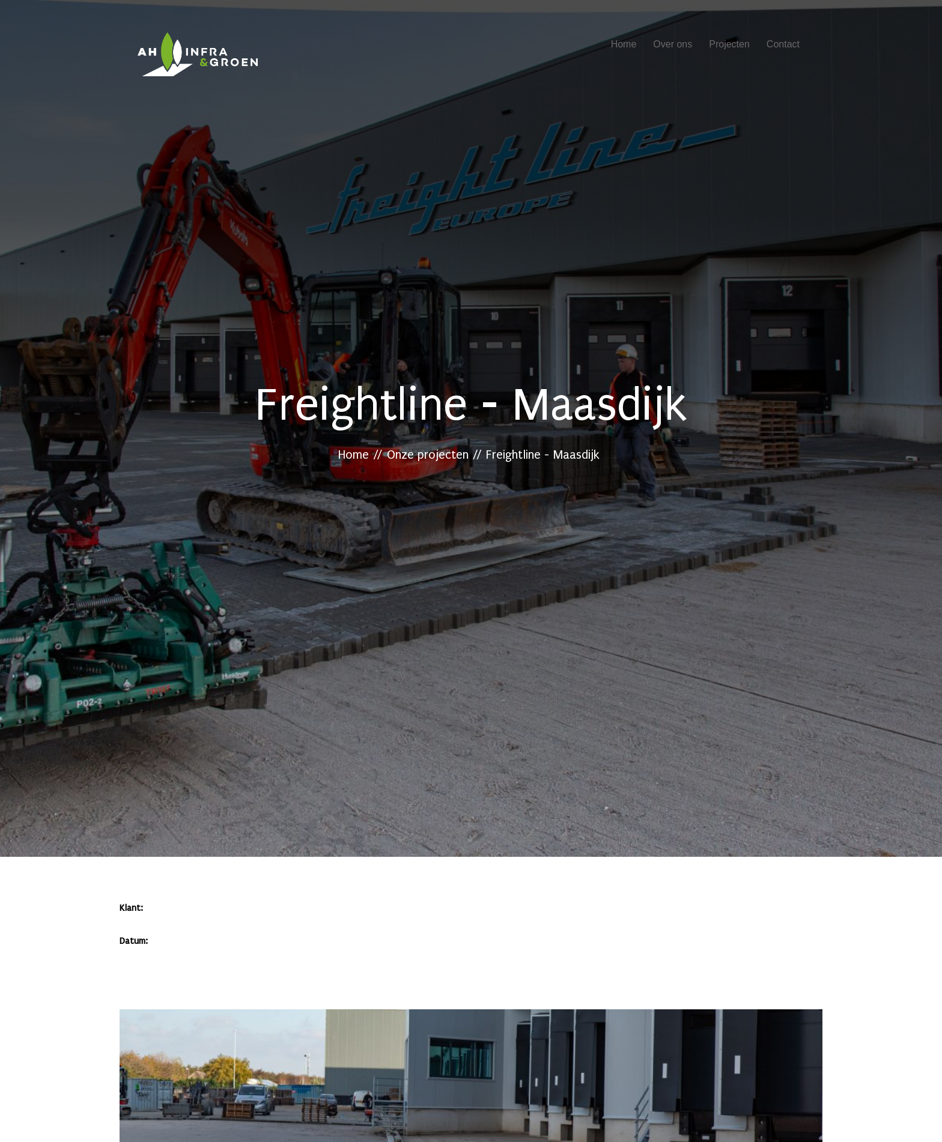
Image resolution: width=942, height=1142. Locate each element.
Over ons (672, 44)
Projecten (729, 44)
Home (624, 44)
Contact (783, 44)
